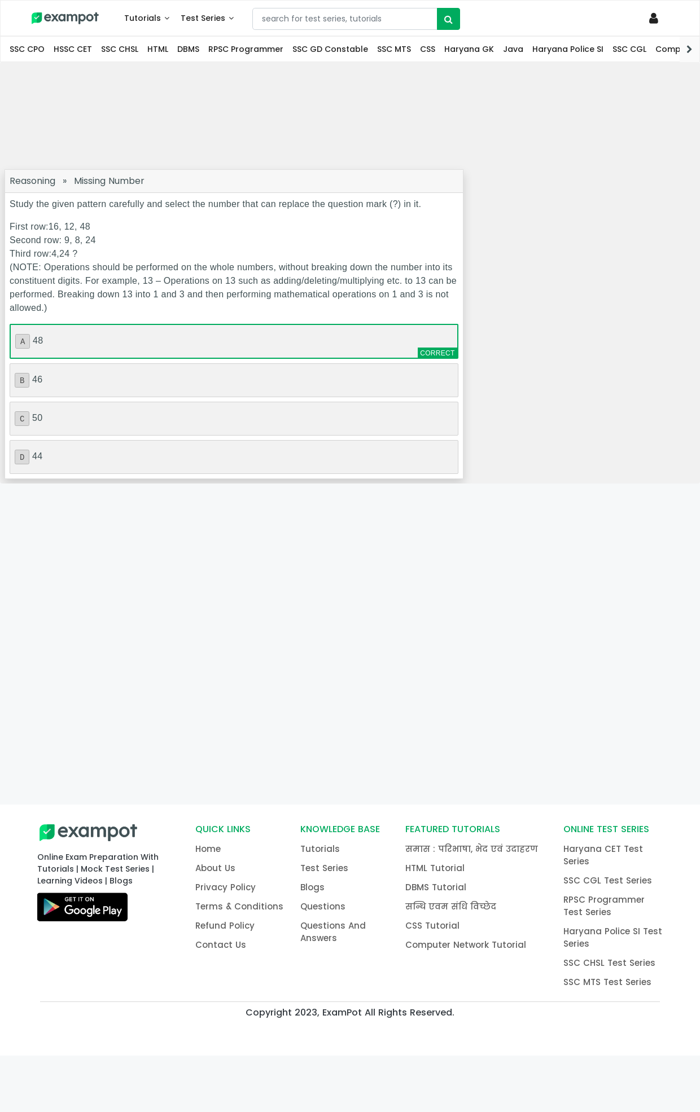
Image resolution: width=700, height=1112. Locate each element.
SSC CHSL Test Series (609, 963)
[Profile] (655, 18)
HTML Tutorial (435, 868)
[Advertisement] (350, 116)
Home (208, 849)
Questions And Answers (333, 932)
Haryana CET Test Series (603, 855)
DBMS (188, 49)
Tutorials (142, 18)
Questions (322, 906)
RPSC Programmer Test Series (604, 906)
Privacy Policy (225, 887)
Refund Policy (225, 925)
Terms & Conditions (239, 906)
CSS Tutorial (432, 925)
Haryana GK (469, 49)
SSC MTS (394, 49)
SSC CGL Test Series (607, 880)
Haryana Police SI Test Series (612, 937)
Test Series (203, 18)
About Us (215, 868)
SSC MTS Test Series (607, 982)
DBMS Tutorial (435, 887)
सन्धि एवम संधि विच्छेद (450, 906)
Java (513, 49)
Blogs (312, 887)
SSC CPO (27, 49)
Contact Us (220, 945)
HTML (157, 49)
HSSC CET (73, 49)
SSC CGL (629, 49)
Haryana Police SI (567, 49)
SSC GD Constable (330, 49)
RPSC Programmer (245, 49)
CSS (427, 49)
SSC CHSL (119, 49)
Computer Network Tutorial (465, 945)
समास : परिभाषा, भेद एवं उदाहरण (471, 849)
